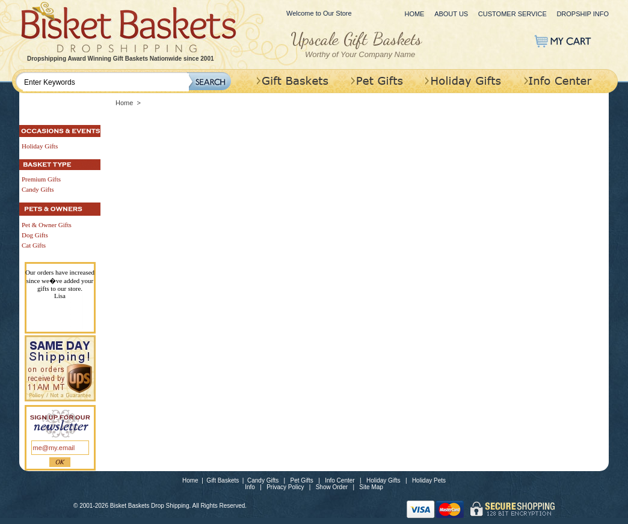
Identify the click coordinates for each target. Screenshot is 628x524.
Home (414, 13)
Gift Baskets (222, 480)
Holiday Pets (429, 480)
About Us (451, 13)
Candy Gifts (263, 480)
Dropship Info (582, 13)
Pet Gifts (302, 480)
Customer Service (512, 13)
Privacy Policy (285, 487)
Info (250, 487)
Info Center (339, 480)
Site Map (371, 487)
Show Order (332, 487)
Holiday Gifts (383, 480)
